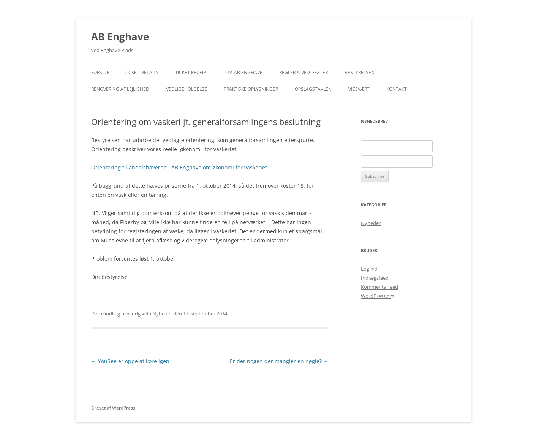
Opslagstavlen (313, 89)
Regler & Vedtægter (303, 72)
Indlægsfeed (375, 277)
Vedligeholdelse (186, 89)
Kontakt (396, 89)
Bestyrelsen (360, 72)
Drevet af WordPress (113, 408)
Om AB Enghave (243, 72)
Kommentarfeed (379, 286)
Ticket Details (141, 72)
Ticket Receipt (192, 72)
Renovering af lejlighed (120, 89)
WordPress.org (377, 296)
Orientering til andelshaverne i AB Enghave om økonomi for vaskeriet (179, 167)
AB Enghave (120, 36)
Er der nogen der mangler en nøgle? (279, 361)
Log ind (369, 268)
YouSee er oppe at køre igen (130, 361)
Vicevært (359, 89)
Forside (100, 72)
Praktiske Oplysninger (251, 89)
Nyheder (162, 313)
